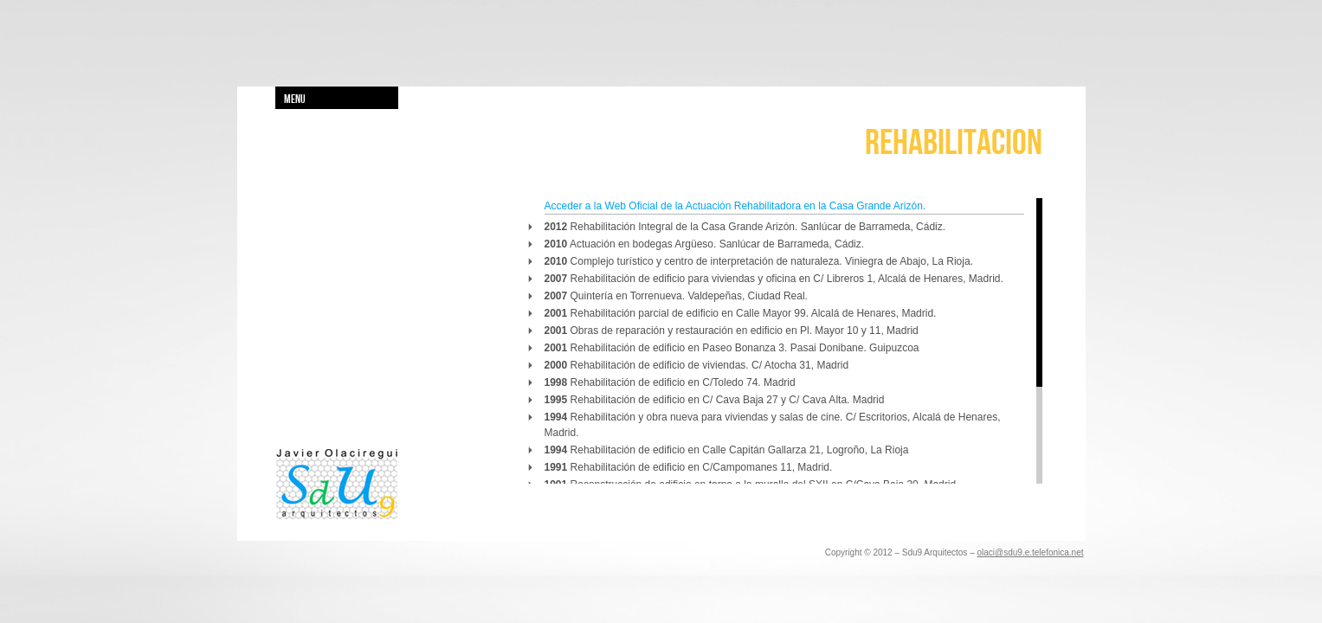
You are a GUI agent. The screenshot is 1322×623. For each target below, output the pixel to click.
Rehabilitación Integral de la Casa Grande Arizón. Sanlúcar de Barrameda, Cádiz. (745, 227)
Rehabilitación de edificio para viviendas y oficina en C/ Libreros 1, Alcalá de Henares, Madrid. (774, 279)
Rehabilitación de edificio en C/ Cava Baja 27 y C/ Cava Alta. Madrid (715, 400)
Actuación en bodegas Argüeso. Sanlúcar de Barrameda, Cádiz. (705, 244)
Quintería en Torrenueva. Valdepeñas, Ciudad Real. (676, 296)
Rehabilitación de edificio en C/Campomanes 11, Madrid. (689, 467)
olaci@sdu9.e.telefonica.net (1030, 552)
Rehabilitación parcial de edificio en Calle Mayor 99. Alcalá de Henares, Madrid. (741, 313)
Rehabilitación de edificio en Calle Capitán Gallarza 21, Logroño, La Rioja (727, 450)
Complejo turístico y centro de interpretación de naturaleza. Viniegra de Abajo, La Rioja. (759, 261)
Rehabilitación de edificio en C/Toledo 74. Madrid (670, 382)
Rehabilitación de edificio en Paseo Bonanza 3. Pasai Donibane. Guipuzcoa (732, 348)
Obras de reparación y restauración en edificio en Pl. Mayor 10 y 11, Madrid (732, 330)
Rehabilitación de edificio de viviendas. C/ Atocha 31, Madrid (697, 365)
